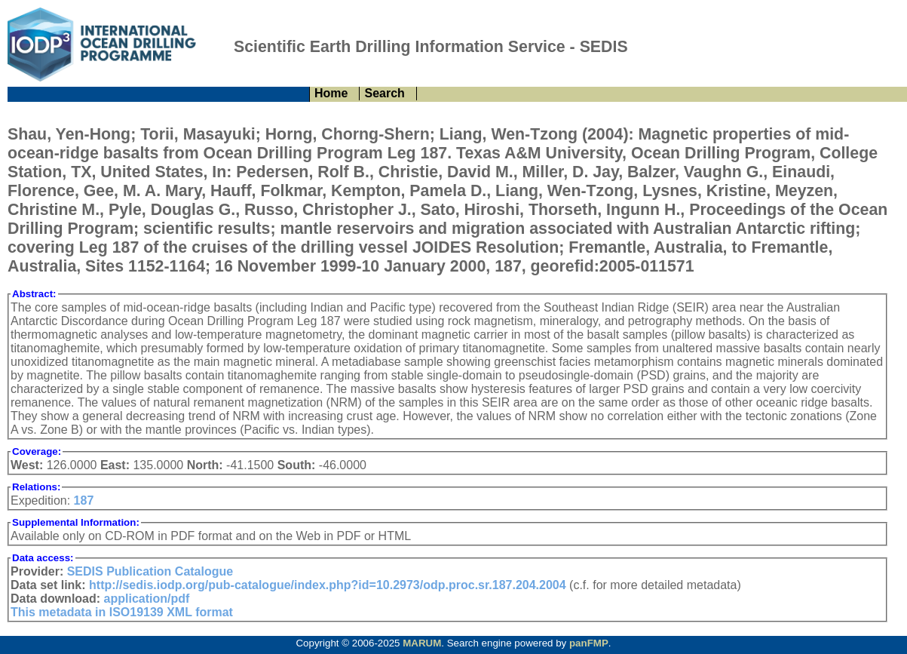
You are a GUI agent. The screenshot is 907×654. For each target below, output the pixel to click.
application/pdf (147, 598)
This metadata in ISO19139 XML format (122, 612)
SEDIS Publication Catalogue (150, 571)
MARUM (422, 643)
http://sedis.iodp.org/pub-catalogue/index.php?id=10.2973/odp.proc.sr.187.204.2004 (327, 585)
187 (84, 500)
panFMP (588, 643)
